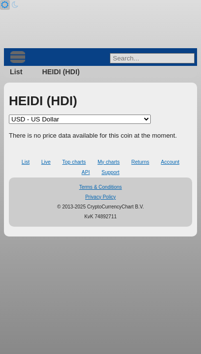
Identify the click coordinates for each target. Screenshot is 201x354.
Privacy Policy (100, 197)
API (86, 172)
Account (170, 162)
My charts (109, 162)
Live (46, 162)
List (16, 72)
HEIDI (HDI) (60, 72)
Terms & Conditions (100, 187)
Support (110, 172)
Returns (140, 162)
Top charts (74, 162)
